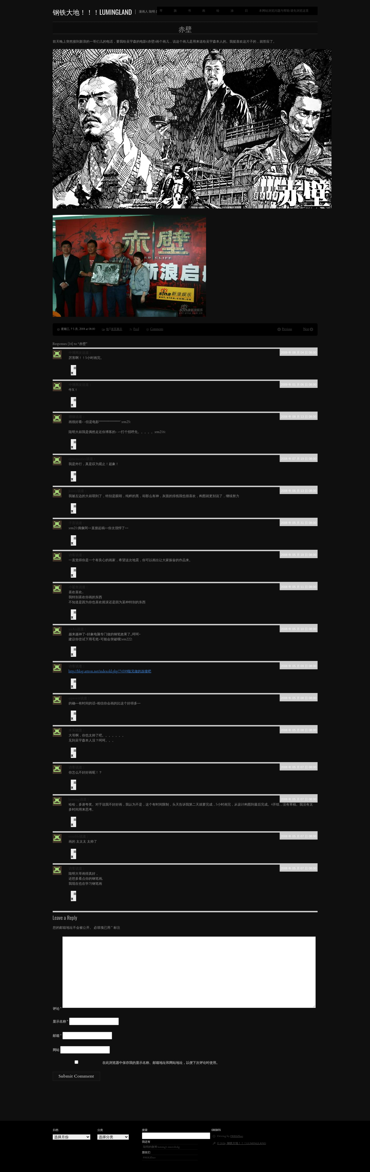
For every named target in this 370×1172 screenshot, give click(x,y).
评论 (57, 1008)
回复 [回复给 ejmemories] (73, 477)
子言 (72, 523)
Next (306, 329)
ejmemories (77, 459)
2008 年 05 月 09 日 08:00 (298, 666)
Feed (136, 329)
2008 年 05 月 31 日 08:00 (298, 522)
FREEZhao (149, 1157)
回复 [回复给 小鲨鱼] (73, 615)
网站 (56, 1050)
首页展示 (116, 329)
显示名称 (60, 1021)
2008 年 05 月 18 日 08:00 (298, 554)
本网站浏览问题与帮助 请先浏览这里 (284, 11)
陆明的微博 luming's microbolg (161, 1147)
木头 (72, 730)
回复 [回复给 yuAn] (73, 652)
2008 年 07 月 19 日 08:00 (298, 458)
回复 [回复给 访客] (73, 573)
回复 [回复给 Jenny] (73, 509)
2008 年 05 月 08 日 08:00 (298, 698)
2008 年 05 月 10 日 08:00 (298, 629)
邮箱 (57, 1036)
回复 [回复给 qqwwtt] (73, 716)
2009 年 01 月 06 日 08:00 (298, 384)
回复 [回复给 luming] (73, 822)
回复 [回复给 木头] (73, 753)
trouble (74, 836)
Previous (287, 329)
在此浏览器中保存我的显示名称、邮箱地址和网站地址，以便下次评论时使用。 (160, 1063)
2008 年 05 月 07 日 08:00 (298, 767)
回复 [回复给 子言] (73, 541)
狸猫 (72, 417)
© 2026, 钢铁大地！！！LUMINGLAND (241, 1143)
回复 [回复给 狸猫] (73, 445)
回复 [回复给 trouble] (73, 854)
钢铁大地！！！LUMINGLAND (92, 12)
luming (74, 799)
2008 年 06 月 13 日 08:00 (298, 490)
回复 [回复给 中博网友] (73, 371)
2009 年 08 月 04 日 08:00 (298, 352)
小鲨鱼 (74, 587)
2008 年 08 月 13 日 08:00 (298, 416)
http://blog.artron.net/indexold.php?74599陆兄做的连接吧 (110, 671)
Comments (156, 329)
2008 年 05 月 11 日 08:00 (298, 587)
